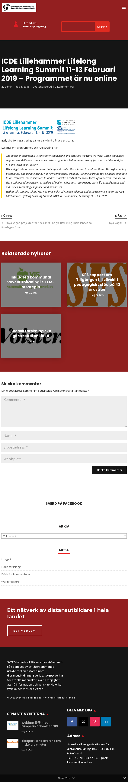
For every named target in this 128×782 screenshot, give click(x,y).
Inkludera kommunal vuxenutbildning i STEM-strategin (31, 282)
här (56, 147)
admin (8, 86)
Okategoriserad (42, 86)
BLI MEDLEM (24, 630)
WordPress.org (10, 581)
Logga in (6, 559)
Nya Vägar (115, 223)
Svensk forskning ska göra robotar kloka (30, 333)
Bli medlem (30, 23)
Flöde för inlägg (11, 567)
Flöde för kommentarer (15, 574)
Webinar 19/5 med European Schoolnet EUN (39, 724)
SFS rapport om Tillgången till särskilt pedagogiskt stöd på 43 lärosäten (97, 282)
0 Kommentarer (64, 86)
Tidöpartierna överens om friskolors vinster (41, 743)
